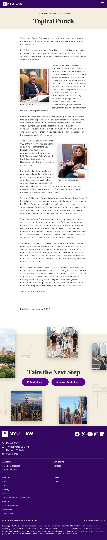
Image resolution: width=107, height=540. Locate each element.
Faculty (57, 478)
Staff (4, 481)
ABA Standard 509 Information (16, 497)
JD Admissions (34, 382)
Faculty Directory (10, 505)
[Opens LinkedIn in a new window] (102, 434)
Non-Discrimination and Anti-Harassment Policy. (58, 534)
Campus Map (12, 454)
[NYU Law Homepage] (12, 4)
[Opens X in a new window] (83, 434)
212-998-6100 (12, 443)
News (5, 493)
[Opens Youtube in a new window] (90, 434)
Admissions (59, 462)
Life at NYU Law (9, 470)
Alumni (56, 481)
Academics (7, 462)
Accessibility (8, 513)
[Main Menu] (102, 4)
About (5, 485)
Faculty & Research (11, 466)
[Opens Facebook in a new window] (77, 434)
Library (5, 489)
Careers (57, 466)
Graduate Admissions (67, 382)
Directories (7, 509)
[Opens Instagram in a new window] (96, 434)
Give (4, 501)
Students (6, 478)
